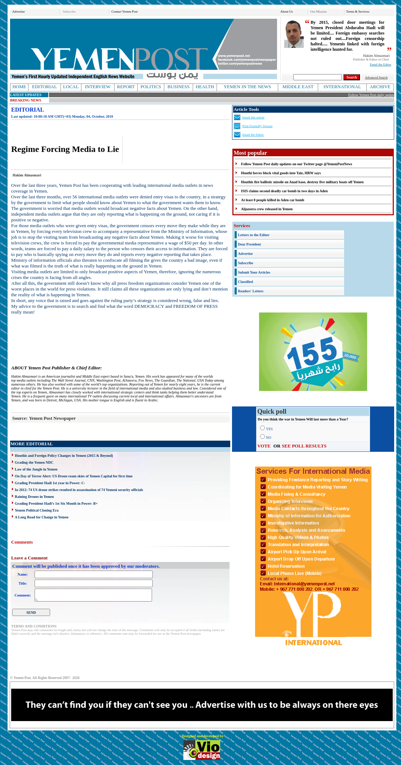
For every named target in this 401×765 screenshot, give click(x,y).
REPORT (126, 86)
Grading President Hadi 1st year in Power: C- (50, 483)
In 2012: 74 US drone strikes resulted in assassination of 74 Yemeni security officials (79, 490)
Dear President (249, 244)
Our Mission (318, 11)
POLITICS (151, 86)
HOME (19, 86)
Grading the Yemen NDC (34, 462)
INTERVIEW (98, 86)
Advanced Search (376, 77)
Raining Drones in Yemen (34, 497)
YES (269, 429)
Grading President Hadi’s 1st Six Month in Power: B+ (56, 503)
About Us (286, 11)
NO (268, 438)
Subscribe (69, 11)
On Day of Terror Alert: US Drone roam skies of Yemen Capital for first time (74, 476)
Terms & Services (357, 11)
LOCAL (71, 86)
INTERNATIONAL (342, 86)
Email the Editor (380, 64)
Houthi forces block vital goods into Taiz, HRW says (281, 173)
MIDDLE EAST (297, 86)
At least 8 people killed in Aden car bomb (272, 200)
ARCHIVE (380, 86)
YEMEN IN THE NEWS (247, 86)
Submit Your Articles (254, 272)
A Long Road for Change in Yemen (41, 517)
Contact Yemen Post (124, 11)
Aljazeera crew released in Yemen (267, 209)
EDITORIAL (44, 86)
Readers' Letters (250, 291)
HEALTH (205, 86)
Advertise (18, 11)
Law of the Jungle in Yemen (36, 469)
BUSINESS (179, 86)
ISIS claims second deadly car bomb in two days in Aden (284, 191)
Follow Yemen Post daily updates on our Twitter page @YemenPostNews (296, 164)
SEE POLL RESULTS (304, 446)
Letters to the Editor (253, 235)
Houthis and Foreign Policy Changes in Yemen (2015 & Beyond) (64, 456)
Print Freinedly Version (257, 126)
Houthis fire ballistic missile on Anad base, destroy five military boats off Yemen (302, 182)
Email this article (253, 117)
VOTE (264, 446)
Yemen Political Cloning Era (36, 510)
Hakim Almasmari (376, 56)
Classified (245, 282)
